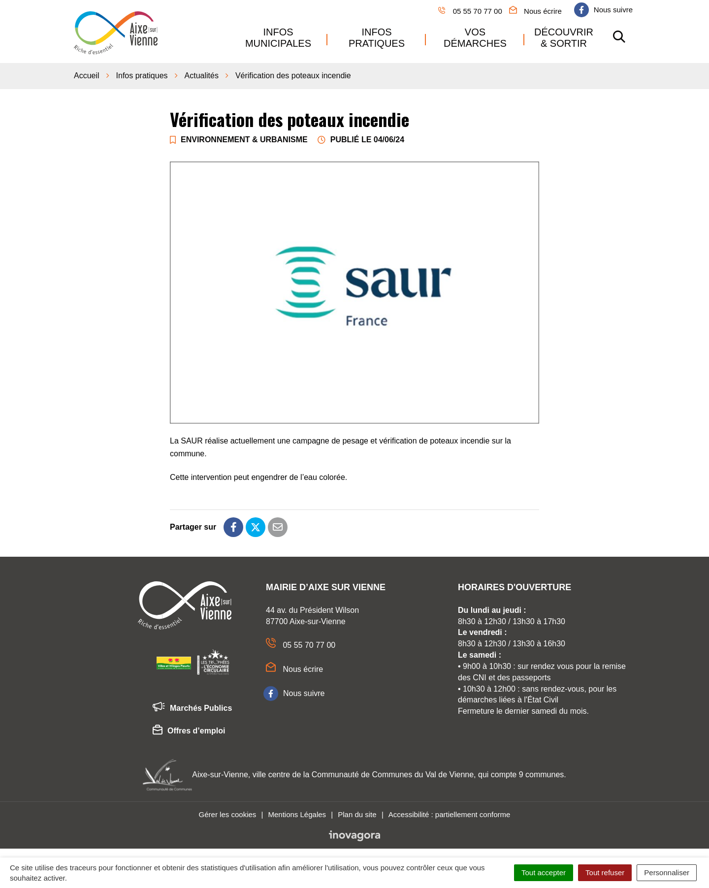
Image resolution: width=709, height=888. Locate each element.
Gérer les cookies (228, 813)
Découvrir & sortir (563, 37)
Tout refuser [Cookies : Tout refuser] (604, 872)
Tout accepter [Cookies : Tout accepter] (543, 872)
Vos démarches (475, 37)
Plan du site (357, 813)
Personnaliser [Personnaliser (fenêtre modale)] (666, 872)
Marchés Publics (192, 707)
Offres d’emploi (189, 730)
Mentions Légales (297, 813)
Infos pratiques (377, 37)
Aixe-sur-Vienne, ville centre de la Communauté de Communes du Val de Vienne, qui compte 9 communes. (379, 773)
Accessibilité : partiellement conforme (449, 813)
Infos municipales (278, 37)
